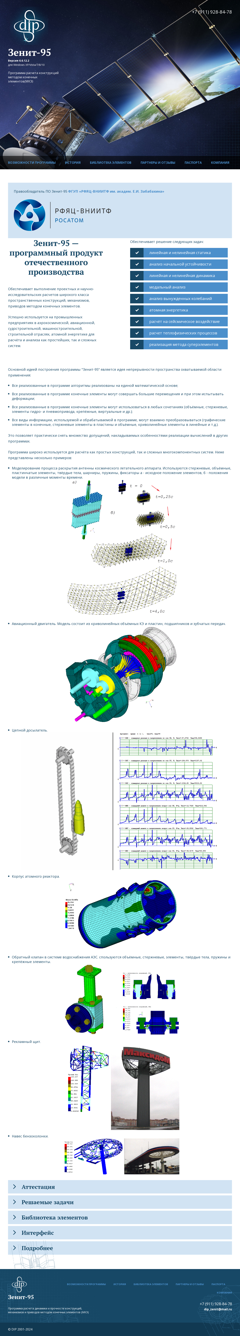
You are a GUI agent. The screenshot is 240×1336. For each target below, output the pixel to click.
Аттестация (34, 1187)
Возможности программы (32, 162)
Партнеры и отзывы (158, 162)
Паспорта (193, 162)
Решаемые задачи (43, 1202)
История (73, 162)
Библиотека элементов (110, 162)
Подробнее (33, 1248)
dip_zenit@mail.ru (218, 1309)
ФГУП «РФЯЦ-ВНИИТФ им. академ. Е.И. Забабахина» (116, 191)
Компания (220, 162)
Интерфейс (33, 1233)
